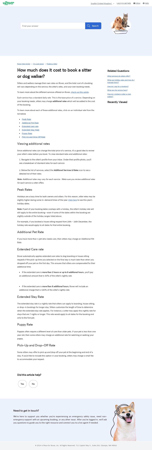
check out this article (80, 92)
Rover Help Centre (23, 64)
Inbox (136, 3)
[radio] (22, 384)
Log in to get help (124, 3)
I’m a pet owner (38, 64)
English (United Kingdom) (101, 4)
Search (93, 25)
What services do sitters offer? (118, 76)
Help (146, 3)
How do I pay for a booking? (118, 86)
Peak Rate (26, 119)
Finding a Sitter (52, 64)
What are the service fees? (117, 90)
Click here (72, 200)
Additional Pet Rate (30, 123)
